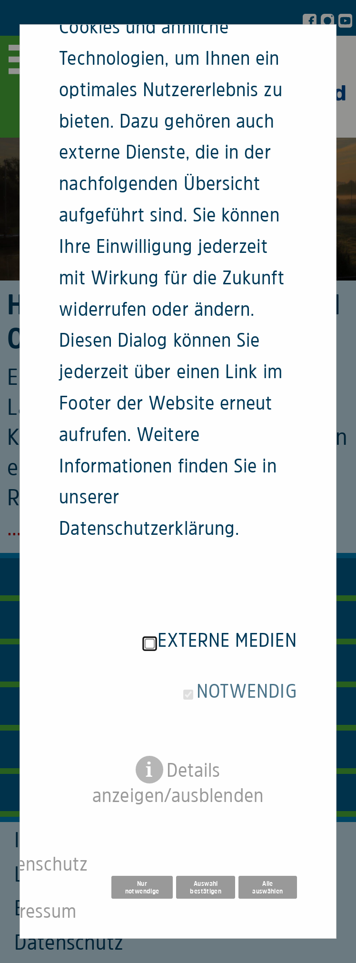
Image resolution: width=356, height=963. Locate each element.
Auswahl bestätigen (205, 852)
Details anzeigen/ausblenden (178, 736)
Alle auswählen (267, 852)
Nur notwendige (142, 852)
